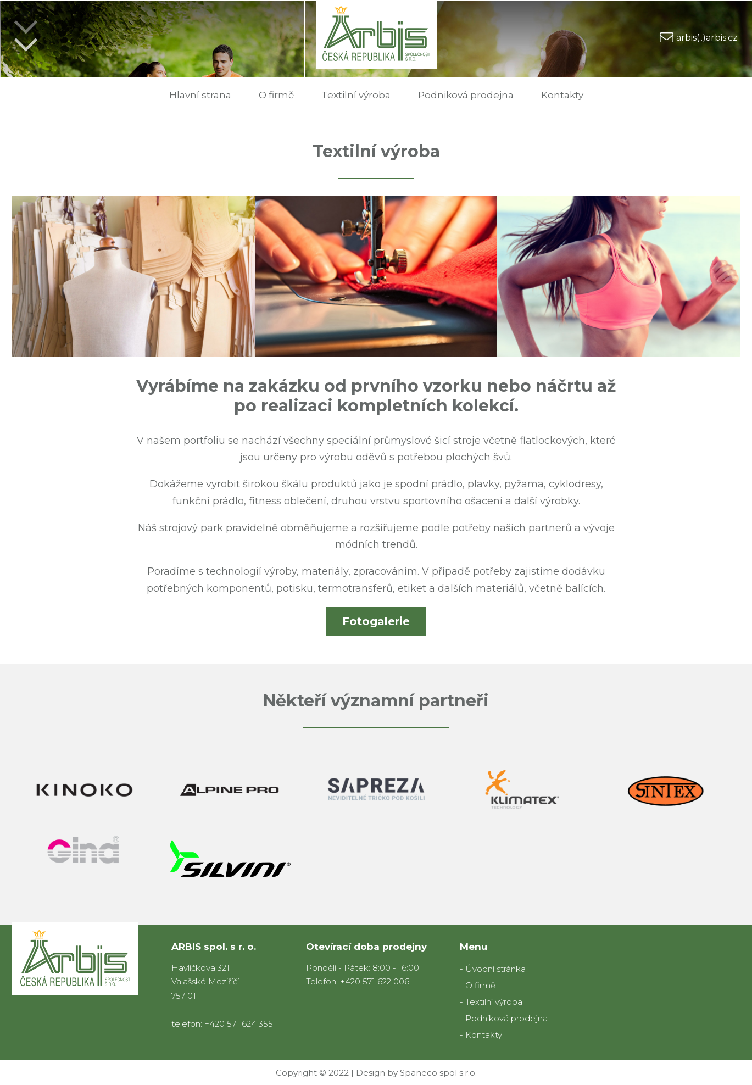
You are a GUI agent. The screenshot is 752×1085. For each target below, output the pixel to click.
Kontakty (562, 95)
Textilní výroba (356, 95)
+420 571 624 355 (238, 1024)
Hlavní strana (200, 95)
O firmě (276, 95)
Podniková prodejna (466, 95)
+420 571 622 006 (374, 981)
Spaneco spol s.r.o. (438, 1072)
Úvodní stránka (495, 969)
